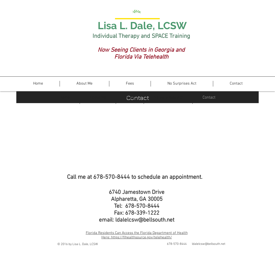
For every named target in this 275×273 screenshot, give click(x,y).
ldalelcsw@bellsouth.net (144, 220)
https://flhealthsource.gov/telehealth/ (141, 237)
